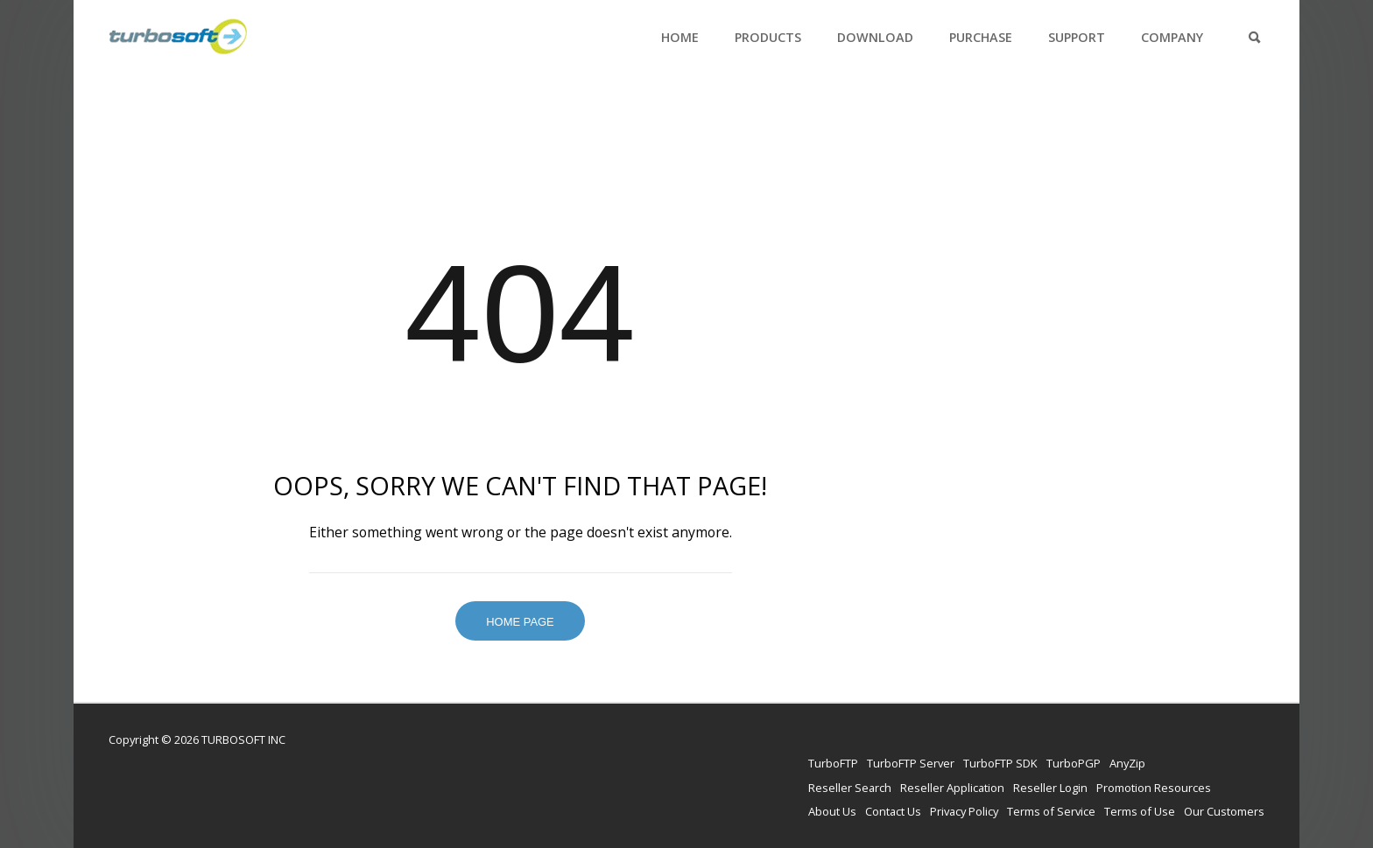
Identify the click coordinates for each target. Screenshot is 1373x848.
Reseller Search (849, 787)
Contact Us (893, 811)
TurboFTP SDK (1000, 763)
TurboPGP (1073, 763)
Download (875, 37)
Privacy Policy (964, 811)
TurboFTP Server (910, 763)
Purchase (980, 37)
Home (680, 37)
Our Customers (1224, 811)
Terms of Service (1051, 811)
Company (1172, 37)
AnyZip (1127, 763)
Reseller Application (952, 787)
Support (1076, 37)
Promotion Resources (1153, 787)
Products (768, 37)
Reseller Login (1050, 787)
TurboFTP (833, 763)
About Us (832, 811)
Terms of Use (1139, 811)
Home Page (520, 621)
